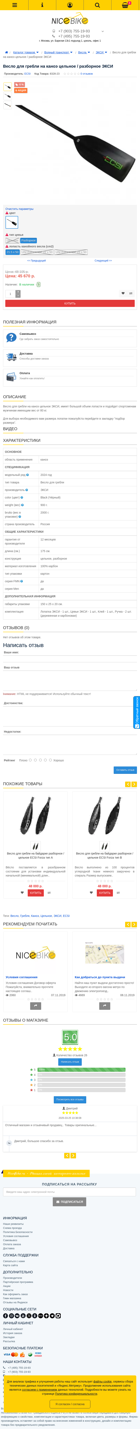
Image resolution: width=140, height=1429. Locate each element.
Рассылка (9, 1341)
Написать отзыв (70, 1061)
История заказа (12, 1333)
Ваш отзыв (11, 667)
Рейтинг (9, 760)
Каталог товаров (26, 52)
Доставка (8, 1248)
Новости (8, 1290)
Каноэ (35, 915)
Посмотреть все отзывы (70, 1099)
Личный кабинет (13, 1329)
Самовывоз (10, 1240)
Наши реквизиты (13, 1223)
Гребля (24, 915)
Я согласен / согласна (69, 1404)
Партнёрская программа (18, 1281)
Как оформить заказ (15, 1294)
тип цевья (14, 234)
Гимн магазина (12, 1298)
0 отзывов (86, 73)
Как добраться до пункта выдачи (100, 977)
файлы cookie (102, 1381)
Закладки (8, 1337)
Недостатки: (12, 731)
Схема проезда (12, 1227)
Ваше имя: (11, 652)
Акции (6, 1286)
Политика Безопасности (18, 1232)
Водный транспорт (58, 52)
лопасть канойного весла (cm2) (30, 246)
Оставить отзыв (125, 770)
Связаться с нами (14, 1261)
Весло (14, 915)
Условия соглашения (21, 977)
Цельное (46, 915)
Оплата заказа (12, 1244)
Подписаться (69, 1201)
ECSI (66, 915)
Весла (84, 52)
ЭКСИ (101, 52)
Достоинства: (13, 703)
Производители (12, 1277)
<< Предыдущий (36, 260)
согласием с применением (39, 1389)
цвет (10, 213)
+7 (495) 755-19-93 (74, 36)
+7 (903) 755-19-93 (74, 31)
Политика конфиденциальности (76, 1393)
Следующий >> (103, 260)
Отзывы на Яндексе (15, 1302)
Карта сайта (10, 1265)
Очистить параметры (19, 209)
